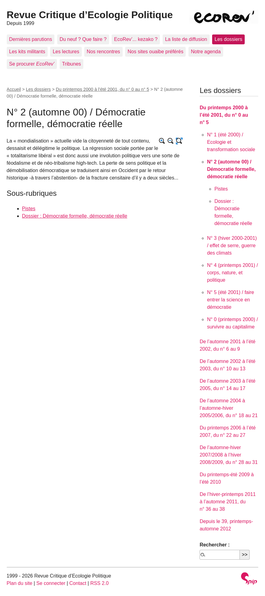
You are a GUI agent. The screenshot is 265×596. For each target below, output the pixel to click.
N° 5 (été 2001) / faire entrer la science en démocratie (230, 300)
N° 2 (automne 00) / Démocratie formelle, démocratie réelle (231, 169)
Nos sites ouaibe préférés (155, 51)
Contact (77, 583)
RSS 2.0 (99, 583)
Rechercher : (215, 544)
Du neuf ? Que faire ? (83, 39)
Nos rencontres (103, 51)
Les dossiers (228, 39)
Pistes (29, 208)
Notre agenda (206, 51)
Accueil (14, 89)
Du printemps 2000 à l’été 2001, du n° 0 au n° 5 (102, 89)
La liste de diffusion (186, 39)
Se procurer (32, 63)
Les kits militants (27, 51)
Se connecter (50, 583)
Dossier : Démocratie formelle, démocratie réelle (74, 216)
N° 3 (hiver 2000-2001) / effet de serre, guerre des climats (232, 246)
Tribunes (71, 63)
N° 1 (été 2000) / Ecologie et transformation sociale (231, 142)
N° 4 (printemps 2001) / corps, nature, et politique (232, 273)
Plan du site (20, 583)
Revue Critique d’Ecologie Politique (90, 14)
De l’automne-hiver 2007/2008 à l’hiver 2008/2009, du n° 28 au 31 (229, 455)
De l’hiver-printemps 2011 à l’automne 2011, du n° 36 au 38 (227, 502)
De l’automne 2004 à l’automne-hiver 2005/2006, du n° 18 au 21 (229, 408)
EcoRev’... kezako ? (135, 39)
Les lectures (66, 51)
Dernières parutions (30, 39)
